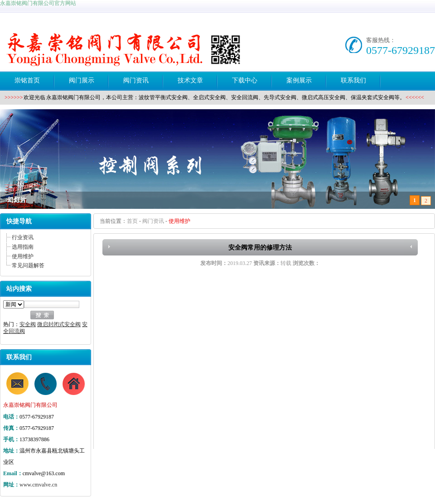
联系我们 (19, 357)
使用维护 (23, 256)
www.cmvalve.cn (38, 485)
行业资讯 (23, 237)
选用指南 (23, 247)
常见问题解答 (28, 265)
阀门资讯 (153, 221)
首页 (132, 221)
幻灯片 (16, 200)
